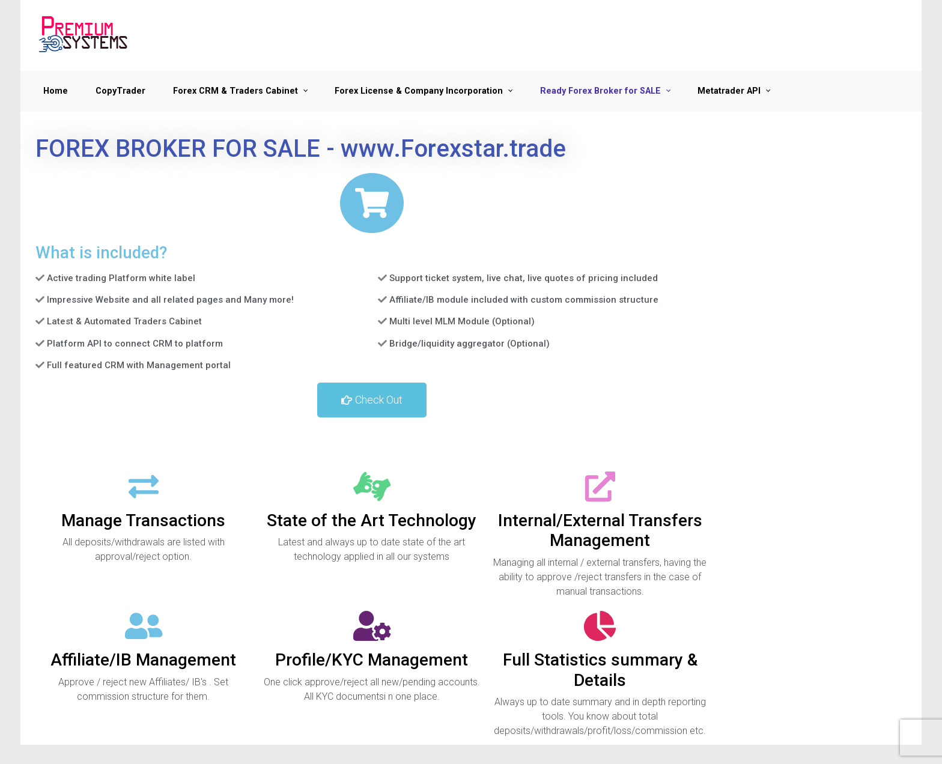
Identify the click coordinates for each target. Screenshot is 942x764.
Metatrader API (729, 91)
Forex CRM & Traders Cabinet (235, 91)
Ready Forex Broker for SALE (600, 91)
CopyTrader (120, 91)
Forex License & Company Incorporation (419, 91)
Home (55, 91)
